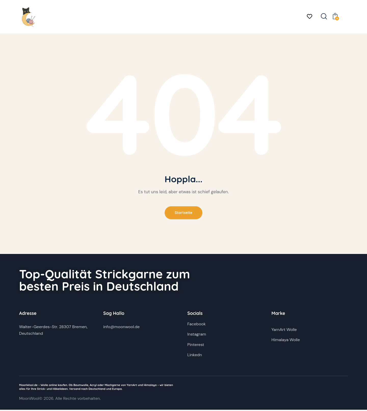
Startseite (183, 213)
